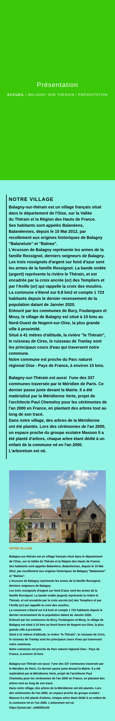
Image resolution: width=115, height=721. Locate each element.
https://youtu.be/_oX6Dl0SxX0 (29, 707)
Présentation (93, 94)
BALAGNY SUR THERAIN (51, 94)
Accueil (15, 94)
